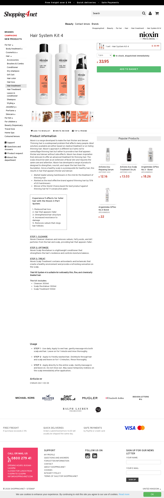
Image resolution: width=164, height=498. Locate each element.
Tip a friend (79, 131)
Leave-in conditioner (12, 94)
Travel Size (10, 129)
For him (9, 118)
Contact (48, 464)
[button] (157, 13)
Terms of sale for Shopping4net (61, 476)
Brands (95, 24)
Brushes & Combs (15, 63)
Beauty (69, 24)
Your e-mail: (132, 468)
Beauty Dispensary (14, 125)
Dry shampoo (13, 71)
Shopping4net (98, 28)
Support (10, 142)
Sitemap (31, 489)
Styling (11, 103)
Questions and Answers (13, 148)
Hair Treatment (14, 89)
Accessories (13, 60)
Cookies (48, 470)
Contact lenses (82, 24)
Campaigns (11, 35)
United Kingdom (152, 489)
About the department (11, 159)
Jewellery (11, 107)
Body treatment (14, 49)
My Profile (49, 455)
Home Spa (9, 132)
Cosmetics (12, 52)
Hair (126, 28)
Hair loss (11, 82)
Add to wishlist (40, 131)
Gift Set (10, 74)
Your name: (132, 458)
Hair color (11, 78)
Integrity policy (52, 473)
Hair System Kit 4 (154, 28)
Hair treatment (137, 28)
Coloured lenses (12, 136)
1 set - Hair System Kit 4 (129, 46)
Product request (14, 153)
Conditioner (12, 67)
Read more (124, 494)
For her (119, 28)
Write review (61, 131)
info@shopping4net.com (20, 476)
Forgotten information (56, 461)
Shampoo (11, 99)
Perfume (11, 110)
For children (11, 121)
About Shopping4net (54, 467)
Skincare (11, 114)
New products (13, 39)
